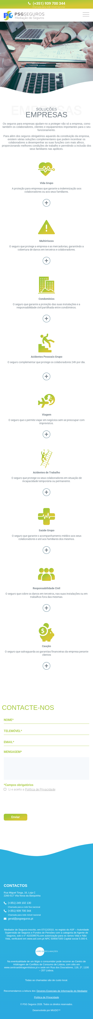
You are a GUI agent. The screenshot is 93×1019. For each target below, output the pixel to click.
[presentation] (32, 800)
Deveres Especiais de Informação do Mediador (62, 990)
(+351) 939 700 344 (46, 4)
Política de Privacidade (40, 789)
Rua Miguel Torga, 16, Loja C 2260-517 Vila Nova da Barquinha (22, 894)
